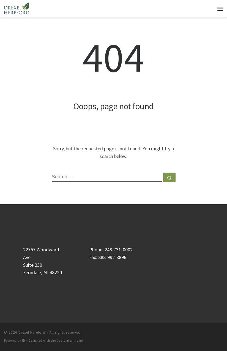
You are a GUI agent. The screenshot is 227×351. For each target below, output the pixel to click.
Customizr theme (70, 340)
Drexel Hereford (31, 332)
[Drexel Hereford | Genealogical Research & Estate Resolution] (16, 8)
